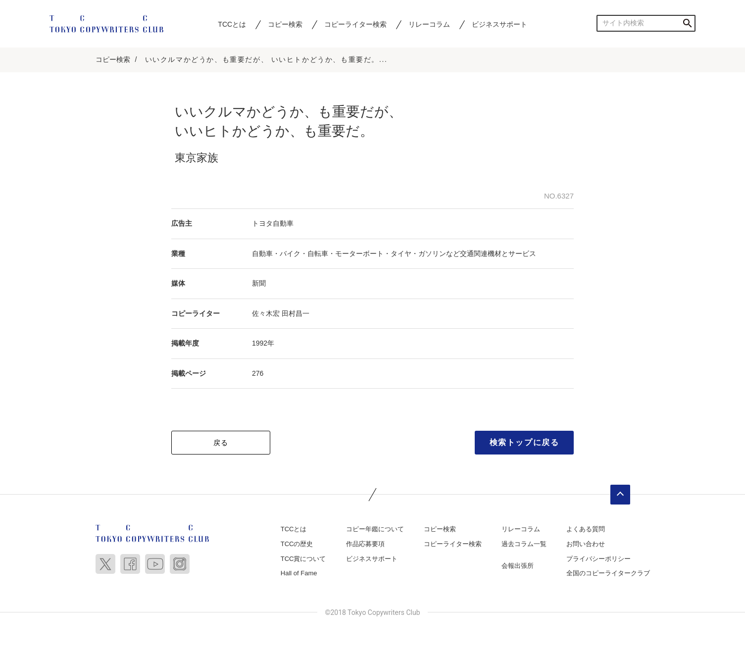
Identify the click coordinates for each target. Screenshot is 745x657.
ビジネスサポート (499, 24)
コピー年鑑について (375, 529)
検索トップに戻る (524, 442)
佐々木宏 (266, 313)
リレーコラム (429, 24)
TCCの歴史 (297, 544)
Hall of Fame (299, 573)
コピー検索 (285, 24)
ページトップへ (620, 495)
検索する (687, 23)
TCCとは (232, 24)
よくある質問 (585, 529)
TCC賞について (303, 558)
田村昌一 (295, 313)
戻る (221, 443)
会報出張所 (517, 565)
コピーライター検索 (355, 24)
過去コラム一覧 (523, 544)
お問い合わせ (585, 544)
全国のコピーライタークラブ (608, 573)
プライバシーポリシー (598, 558)
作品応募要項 (365, 544)
